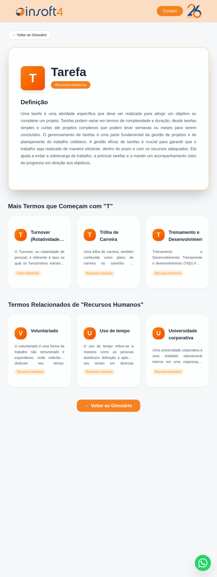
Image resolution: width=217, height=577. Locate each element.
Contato (170, 11)
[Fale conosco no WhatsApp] (203, 563)
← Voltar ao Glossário (29, 35)
